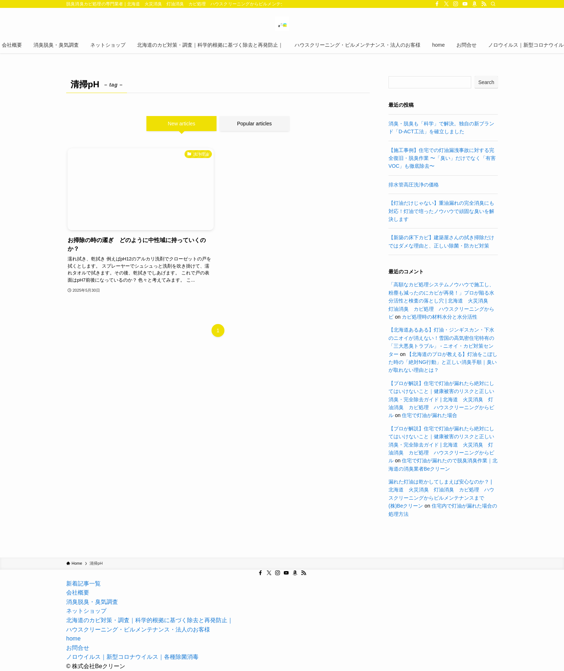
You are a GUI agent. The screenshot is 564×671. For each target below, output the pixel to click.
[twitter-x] (446, 4)
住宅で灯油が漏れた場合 (429, 415)
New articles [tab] (181, 123)
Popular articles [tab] (254, 123)
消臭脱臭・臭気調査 (92, 602)
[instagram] (455, 4)
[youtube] (465, 4)
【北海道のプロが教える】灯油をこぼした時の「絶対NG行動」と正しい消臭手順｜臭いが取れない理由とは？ (442, 362)
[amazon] (474, 4)
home (73, 638)
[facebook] (437, 4)
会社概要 (77, 592)
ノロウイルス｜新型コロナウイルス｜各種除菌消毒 (132, 657)
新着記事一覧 (83, 583)
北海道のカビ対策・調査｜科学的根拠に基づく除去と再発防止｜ (149, 620)
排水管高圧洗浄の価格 (413, 185)
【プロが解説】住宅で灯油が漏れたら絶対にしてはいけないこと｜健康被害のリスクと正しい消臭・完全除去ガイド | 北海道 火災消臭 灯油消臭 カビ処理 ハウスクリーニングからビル (441, 399)
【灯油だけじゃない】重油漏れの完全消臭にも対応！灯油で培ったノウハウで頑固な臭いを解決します (441, 211)
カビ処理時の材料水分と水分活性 (439, 317)
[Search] (493, 4)
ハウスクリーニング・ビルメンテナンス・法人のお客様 (138, 629)
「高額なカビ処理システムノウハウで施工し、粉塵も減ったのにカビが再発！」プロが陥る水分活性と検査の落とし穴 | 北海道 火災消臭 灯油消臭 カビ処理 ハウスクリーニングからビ (441, 301)
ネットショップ (86, 611)
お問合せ (77, 648)
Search (486, 82)
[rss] (483, 4)
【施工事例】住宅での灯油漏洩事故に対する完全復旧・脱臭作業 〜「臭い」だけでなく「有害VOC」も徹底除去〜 (442, 158)
